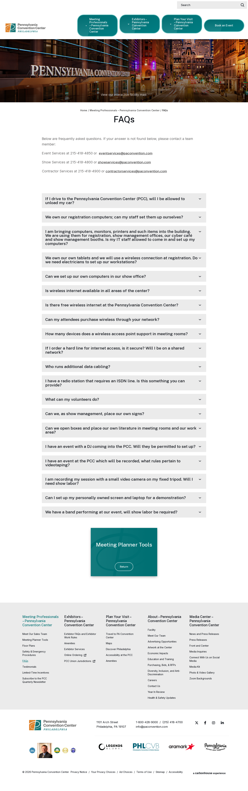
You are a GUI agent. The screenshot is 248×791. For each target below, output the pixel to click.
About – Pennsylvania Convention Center (164, 632)
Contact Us (154, 698)
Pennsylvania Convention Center (30, 24)
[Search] (211, 4)
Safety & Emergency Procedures (34, 666)
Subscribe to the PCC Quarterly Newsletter (34, 693)
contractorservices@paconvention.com (138, 171)
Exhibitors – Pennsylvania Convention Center (139, 23)
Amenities (69, 656)
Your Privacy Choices (103, 784)
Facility (152, 642)
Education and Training (161, 672)
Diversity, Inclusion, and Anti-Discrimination (164, 685)
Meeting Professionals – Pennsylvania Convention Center (97, 24)
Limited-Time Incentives (35, 685)
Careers (152, 693)
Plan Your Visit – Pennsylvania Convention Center (182, 23)
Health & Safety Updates (162, 710)
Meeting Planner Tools (35, 652)
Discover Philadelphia (118, 662)
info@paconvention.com (152, 739)
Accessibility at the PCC (119, 667)
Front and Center (199, 658)
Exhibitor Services (74, 662)
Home (83, 110)
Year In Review (156, 704)
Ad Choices (125, 784)
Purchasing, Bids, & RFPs (162, 677)
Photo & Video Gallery (202, 685)
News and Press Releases (204, 646)
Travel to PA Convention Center (119, 648)
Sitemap (160, 784)
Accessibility (176, 784)
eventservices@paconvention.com (127, 153)
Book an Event (225, 24)
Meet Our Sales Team (34, 646)
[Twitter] (196, 736)
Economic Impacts (158, 666)
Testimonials (29, 679)
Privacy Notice (79, 784)
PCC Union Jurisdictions (77, 673)
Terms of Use (144, 784)
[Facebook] (205, 736)
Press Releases (198, 652)
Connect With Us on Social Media (204, 672)
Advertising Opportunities (162, 654)
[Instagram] (213, 736)
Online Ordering (73, 667)
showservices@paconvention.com (126, 162)
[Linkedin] (222, 736)
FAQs (25, 673)
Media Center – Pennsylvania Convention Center (204, 634)
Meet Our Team (157, 648)
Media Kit (194, 679)
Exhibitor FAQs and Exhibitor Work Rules (80, 648)
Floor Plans (28, 658)
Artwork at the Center (160, 660)
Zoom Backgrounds (200, 691)
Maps (109, 656)
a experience (209, 784)
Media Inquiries (198, 664)
